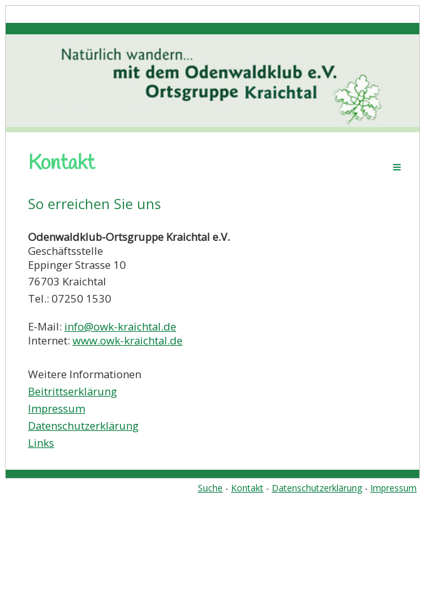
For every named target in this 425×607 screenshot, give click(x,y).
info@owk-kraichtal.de (120, 326)
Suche (210, 488)
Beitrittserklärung (72, 391)
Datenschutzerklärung (83, 425)
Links (41, 442)
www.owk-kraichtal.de (128, 340)
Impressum (56, 408)
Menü (397, 166)
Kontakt (247, 488)
